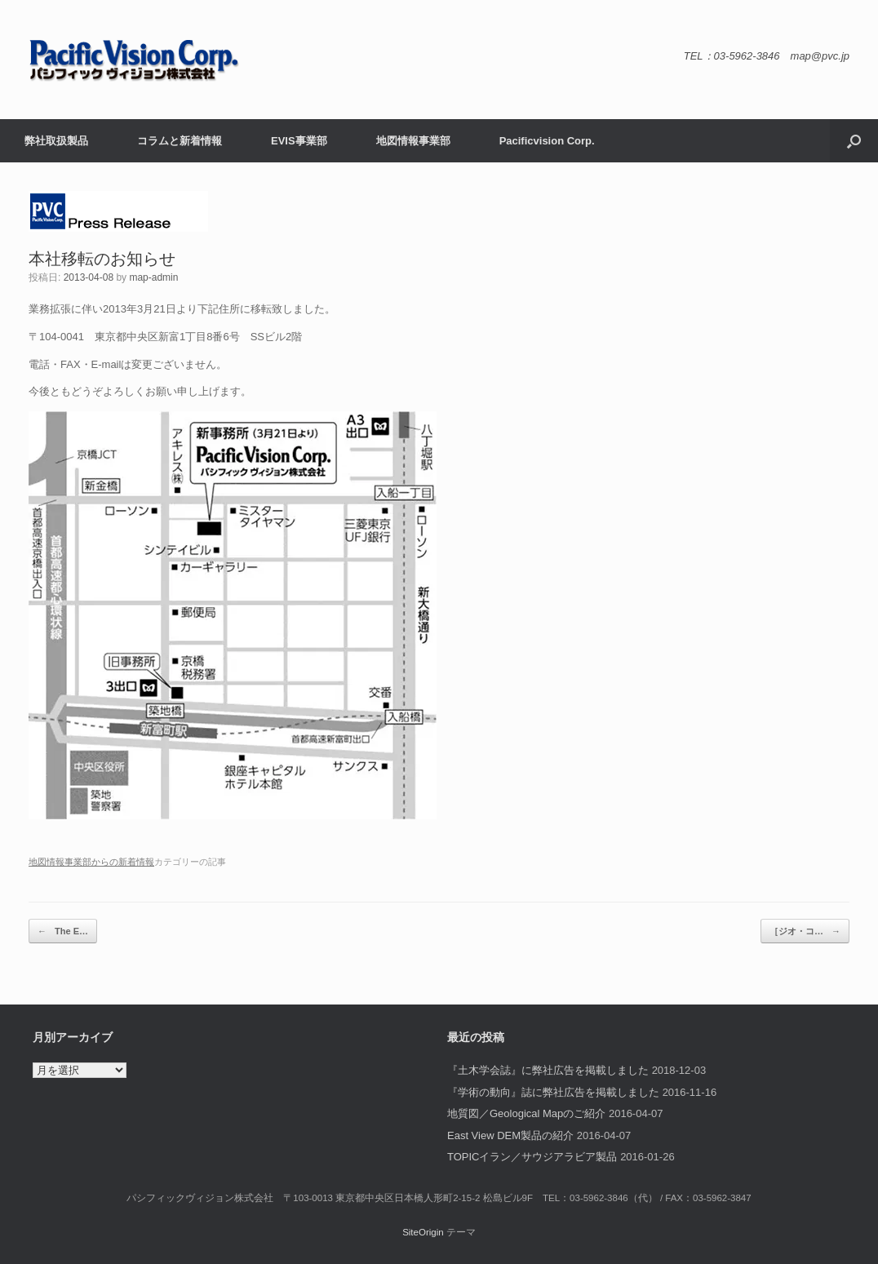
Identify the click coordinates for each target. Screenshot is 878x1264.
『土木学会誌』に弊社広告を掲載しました (548, 1070)
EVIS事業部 (299, 141)
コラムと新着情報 (179, 141)
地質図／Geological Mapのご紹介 (526, 1113)
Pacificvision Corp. (547, 141)
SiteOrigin (423, 1232)
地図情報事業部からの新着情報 (91, 862)
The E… (63, 931)
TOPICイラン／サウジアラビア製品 (532, 1157)
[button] (854, 140)
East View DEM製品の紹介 (510, 1135)
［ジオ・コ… (804, 931)
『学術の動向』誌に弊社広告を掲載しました (553, 1092)
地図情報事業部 (413, 141)
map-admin (153, 277)
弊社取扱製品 (56, 141)
